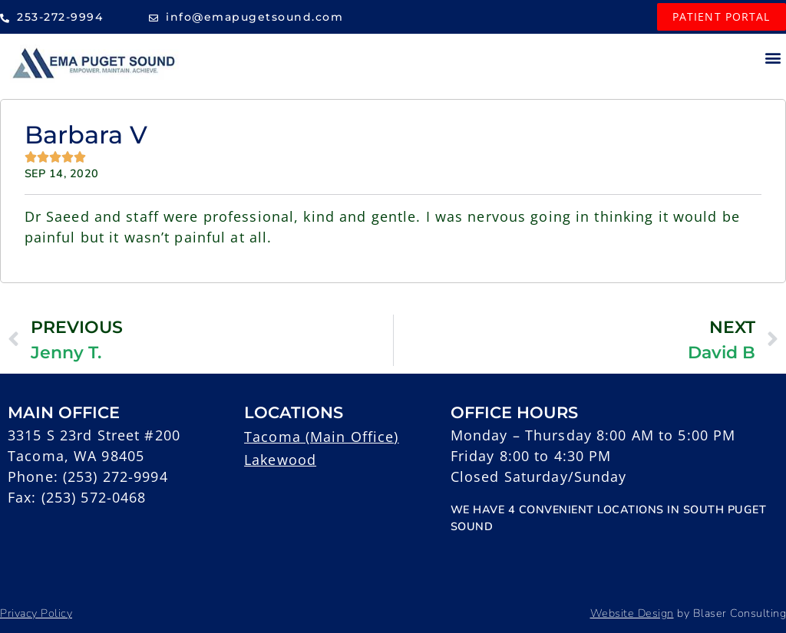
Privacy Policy (36, 613)
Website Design (632, 613)
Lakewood (280, 459)
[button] (773, 57)
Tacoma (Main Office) (321, 436)
